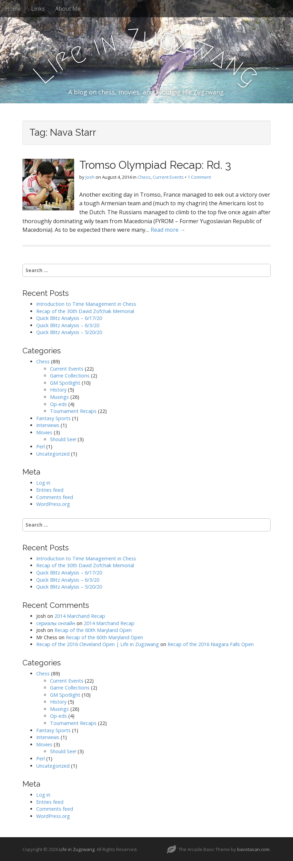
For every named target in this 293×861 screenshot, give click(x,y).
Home (13, 8)
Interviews (47, 425)
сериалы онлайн (55, 623)
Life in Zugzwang (76, 849)
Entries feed (49, 490)
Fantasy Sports (53, 418)
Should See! (63, 439)
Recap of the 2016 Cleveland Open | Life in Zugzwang (97, 644)
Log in (43, 482)
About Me (68, 8)
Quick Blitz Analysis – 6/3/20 (67, 325)
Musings (59, 397)
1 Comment (199, 177)
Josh (89, 177)
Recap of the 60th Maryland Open (93, 630)
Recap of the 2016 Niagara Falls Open (211, 644)
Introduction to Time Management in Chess (86, 304)
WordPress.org (53, 504)
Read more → (168, 230)
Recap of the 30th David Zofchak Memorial (85, 311)
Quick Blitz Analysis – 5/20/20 (69, 332)
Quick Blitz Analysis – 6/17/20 (69, 318)
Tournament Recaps (73, 411)
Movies (44, 432)
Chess (144, 177)
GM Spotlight (65, 383)
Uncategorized (53, 453)
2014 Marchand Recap (79, 616)
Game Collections (70, 375)
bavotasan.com (253, 849)
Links (38, 8)
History (58, 389)
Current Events (168, 177)
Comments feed (54, 497)
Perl (40, 446)
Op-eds (58, 404)
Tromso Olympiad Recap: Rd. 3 (155, 164)
